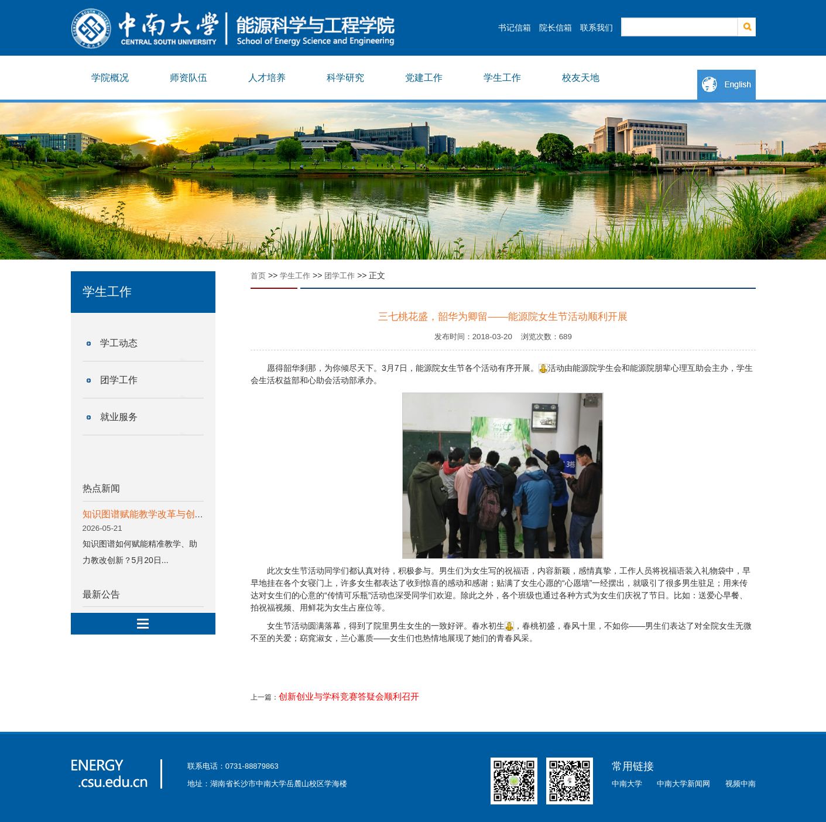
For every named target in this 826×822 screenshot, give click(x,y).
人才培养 (267, 78)
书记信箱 (514, 27)
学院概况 (110, 78)
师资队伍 (188, 78)
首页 (258, 275)
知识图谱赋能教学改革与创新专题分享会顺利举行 (186, 514)
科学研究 (345, 78)
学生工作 (502, 78)
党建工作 (424, 78)
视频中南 (740, 783)
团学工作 (119, 380)
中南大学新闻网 (683, 783)
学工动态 (119, 343)
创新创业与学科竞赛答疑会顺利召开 (349, 696)
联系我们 (596, 27)
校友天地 (580, 78)
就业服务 (119, 417)
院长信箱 (555, 27)
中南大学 (627, 783)
